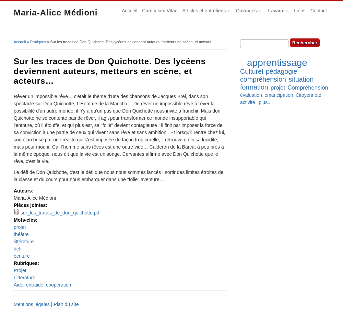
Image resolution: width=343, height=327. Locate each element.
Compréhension (307, 87)
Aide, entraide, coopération (42, 285)
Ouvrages (247, 11)
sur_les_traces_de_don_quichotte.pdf (61, 212)
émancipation (278, 95)
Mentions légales (32, 304)
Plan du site (66, 304)
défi (18, 249)
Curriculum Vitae (159, 10)
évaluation (251, 95)
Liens (299, 10)
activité (247, 102)
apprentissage (277, 62)
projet (20, 227)
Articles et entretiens (205, 11)
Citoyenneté (308, 95)
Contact (318, 10)
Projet (20, 270)
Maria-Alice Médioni (55, 12)
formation (254, 87)
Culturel (251, 71)
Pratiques (38, 42)
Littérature (24, 277)
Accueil (129, 10)
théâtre (21, 234)
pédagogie (281, 71)
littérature (24, 241)
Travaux (276, 11)
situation (301, 79)
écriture (22, 256)
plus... (265, 102)
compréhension (263, 79)
